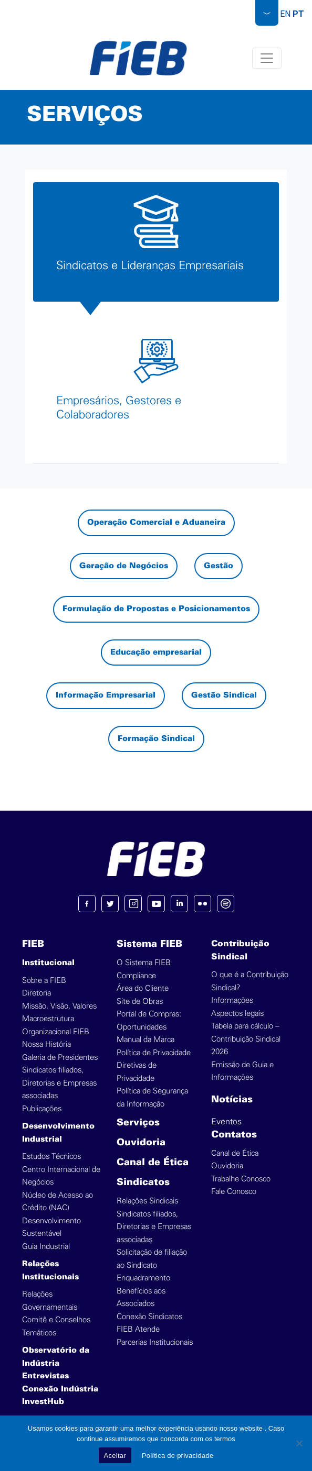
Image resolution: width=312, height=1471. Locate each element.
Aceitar (115, 1455)
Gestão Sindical (224, 695)
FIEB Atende (138, 1329)
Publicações (41, 1109)
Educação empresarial (156, 652)
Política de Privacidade (154, 1053)
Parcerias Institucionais (155, 1342)
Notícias (232, 1100)
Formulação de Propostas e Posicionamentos (156, 609)
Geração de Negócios (123, 566)
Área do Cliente (143, 988)
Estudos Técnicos (51, 1156)
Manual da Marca (145, 1040)
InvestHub (43, 1402)
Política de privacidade (178, 1455)
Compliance (136, 976)
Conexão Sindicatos (149, 1317)
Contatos (234, 1135)
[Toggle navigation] (267, 58)
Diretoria (36, 993)
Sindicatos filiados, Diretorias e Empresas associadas (59, 1083)
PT (298, 14)
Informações (232, 1000)
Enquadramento (143, 1278)
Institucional (48, 963)
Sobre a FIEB (44, 981)
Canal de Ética (153, 1162)
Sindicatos (143, 1182)
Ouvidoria (141, 1142)
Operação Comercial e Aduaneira (156, 522)
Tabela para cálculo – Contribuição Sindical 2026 (245, 1039)
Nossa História (46, 1044)
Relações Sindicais (147, 1201)
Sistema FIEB (149, 944)
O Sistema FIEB (144, 963)
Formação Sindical (156, 739)
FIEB (33, 944)
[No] (299, 1443)
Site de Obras (140, 1001)
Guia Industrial (46, 1247)
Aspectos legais (237, 1013)
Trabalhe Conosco (241, 1179)
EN (285, 14)
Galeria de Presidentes (60, 1057)
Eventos (226, 1122)
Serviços (138, 1123)
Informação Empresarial (105, 695)
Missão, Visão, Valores (59, 1006)
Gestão (218, 566)
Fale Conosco (233, 1192)
